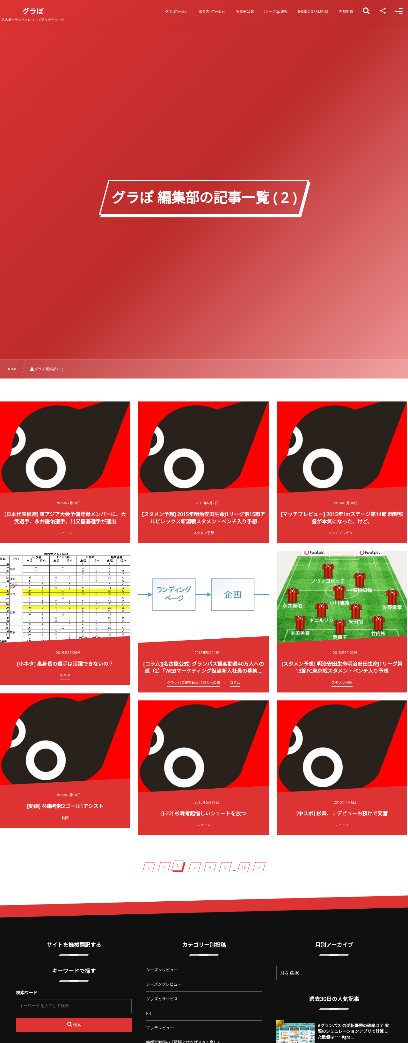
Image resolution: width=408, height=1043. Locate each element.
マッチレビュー (160, 1028)
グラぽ (39, 11)
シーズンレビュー (162, 970)
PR (148, 1013)
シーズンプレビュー (164, 984)
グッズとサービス (162, 999)
